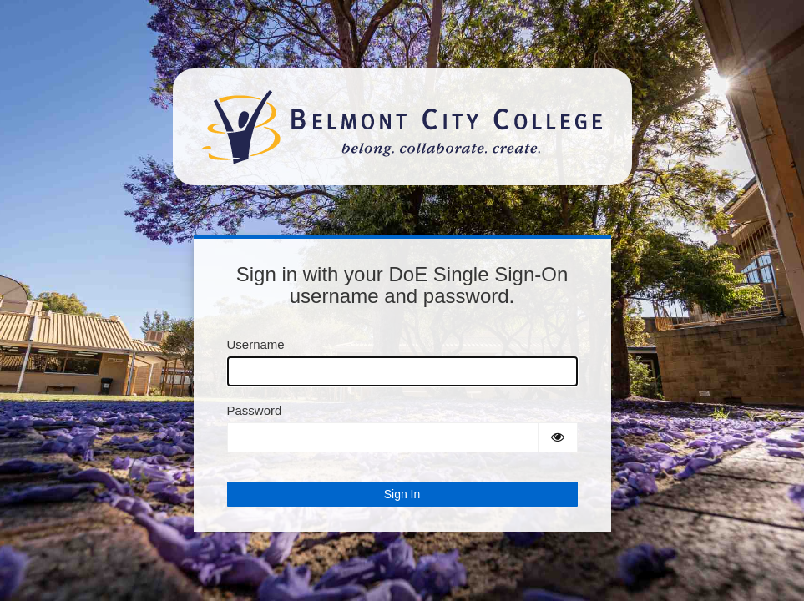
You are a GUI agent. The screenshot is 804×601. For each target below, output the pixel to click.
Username (256, 344)
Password (254, 410)
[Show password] (558, 437)
